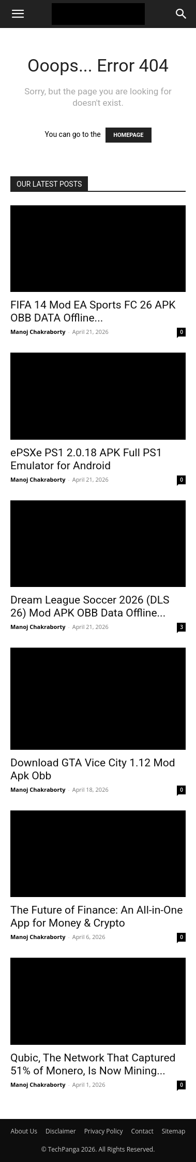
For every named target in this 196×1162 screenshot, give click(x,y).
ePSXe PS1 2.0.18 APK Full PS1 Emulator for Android (86, 459)
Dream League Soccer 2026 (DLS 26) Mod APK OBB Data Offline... (90, 606)
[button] (17, 14)
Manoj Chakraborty (37, 331)
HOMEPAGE (128, 135)
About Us (24, 1131)
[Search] (181, 14)
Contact (142, 1131)
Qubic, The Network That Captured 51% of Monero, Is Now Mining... (92, 1064)
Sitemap (174, 1131)
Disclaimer (61, 1131)
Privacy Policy (103, 1131)
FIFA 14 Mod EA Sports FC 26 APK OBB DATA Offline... (92, 311)
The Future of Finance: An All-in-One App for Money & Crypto (96, 916)
